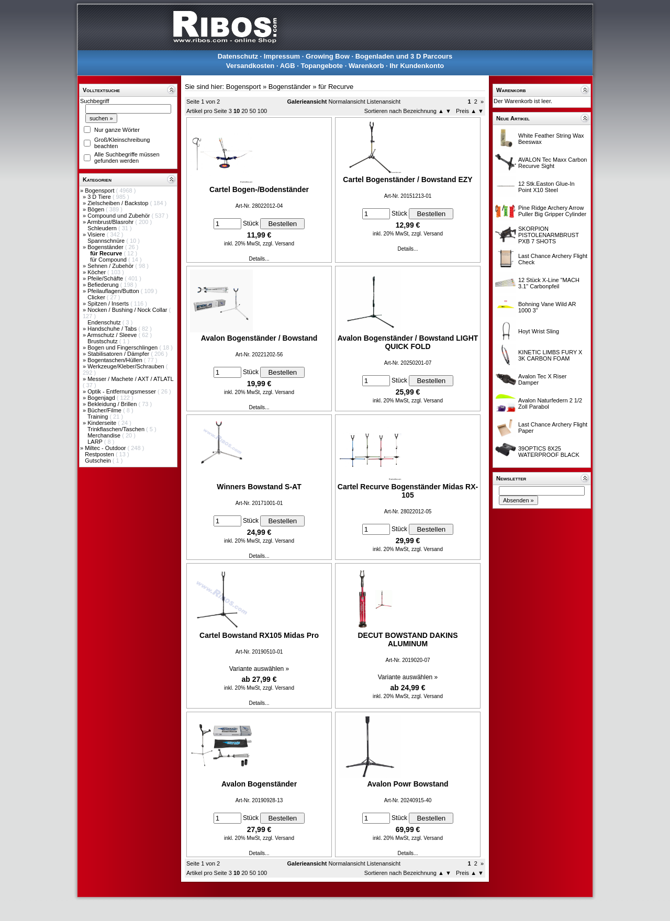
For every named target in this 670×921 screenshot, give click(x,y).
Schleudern (102, 228)
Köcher (97, 272)
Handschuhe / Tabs (112, 328)
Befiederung (103, 285)
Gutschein (99, 460)
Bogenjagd (102, 398)
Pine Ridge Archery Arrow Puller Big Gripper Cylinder (552, 211)
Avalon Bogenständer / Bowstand (259, 338)
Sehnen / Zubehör (111, 266)
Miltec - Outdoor (106, 448)
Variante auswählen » (259, 668)
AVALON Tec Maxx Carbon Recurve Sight (552, 162)
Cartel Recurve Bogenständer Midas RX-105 (408, 490)
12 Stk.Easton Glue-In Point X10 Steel (546, 187)
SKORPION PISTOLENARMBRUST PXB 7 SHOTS (548, 235)
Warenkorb (366, 66)
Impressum (282, 56)
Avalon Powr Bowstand (407, 784)
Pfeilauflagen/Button (114, 291)
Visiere (96, 234)
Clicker (97, 297)
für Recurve (335, 87)
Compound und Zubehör (119, 215)
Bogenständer (106, 247)
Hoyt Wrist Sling (538, 331)
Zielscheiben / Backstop (118, 203)
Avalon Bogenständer (259, 784)
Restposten (100, 454)
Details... (259, 259)
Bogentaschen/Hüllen (115, 360)
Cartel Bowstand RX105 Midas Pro (259, 635)
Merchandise (104, 435)
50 (253, 111)
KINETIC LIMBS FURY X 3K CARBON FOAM (550, 355)
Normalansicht (346, 101)
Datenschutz (238, 56)
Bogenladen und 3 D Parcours (404, 56)
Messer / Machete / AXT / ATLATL (130, 379)
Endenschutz (104, 322)
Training (98, 416)
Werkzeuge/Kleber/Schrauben (126, 366)
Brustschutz (103, 341)
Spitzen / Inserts (108, 303)
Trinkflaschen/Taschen (116, 429)
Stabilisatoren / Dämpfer (119, 354)
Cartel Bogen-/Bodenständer (259, 189)
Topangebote (321, 66)
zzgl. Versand (278, 243)
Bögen (96, 209)
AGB (287, 66)
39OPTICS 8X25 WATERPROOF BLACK (548, 451)
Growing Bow (328, 56)
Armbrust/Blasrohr (111, 222)
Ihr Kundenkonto (416, 66)
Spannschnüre (106, 241)
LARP (95, 442)
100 (262, 111)
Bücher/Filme (105, 410)
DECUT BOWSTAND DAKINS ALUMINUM (407, 639)
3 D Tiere (100, 197)
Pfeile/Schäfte (106, 278)
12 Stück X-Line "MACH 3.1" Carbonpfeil (548, 283)
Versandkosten (250, 66)
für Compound (109, 259)
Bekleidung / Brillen (112, 404)
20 (244, 111)
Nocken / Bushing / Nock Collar (128, 310)
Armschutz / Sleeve (113, 335)
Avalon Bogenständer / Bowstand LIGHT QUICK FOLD (408, 342)
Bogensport (100, 190)
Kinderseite (102, 423)
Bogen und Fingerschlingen (123, 347)
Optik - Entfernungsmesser (122, 391)
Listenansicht (383, 101)
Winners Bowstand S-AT (259, 486)
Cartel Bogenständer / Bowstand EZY (407, 179)
